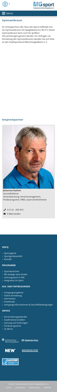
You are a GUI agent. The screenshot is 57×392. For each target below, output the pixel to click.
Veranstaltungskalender (15, 316)
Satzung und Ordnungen (16, 322)
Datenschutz (34, 387)
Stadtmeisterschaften (14, 319)
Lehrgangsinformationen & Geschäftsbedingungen (28, 304)
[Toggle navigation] (28, 13)
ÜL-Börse (8, 329)
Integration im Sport (14, 280)
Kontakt (8, 259)
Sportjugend (10, 253)
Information (10, 298)
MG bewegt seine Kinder (15, 274)
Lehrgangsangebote (13, 292)
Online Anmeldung (13, 295)
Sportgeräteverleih (13, 256)
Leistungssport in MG (14, 277)
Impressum (20, 387)
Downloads (9, 301)
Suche (8, 387)
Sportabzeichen (11, 271)
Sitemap (47, 387)
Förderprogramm (12, 325)
